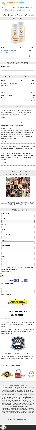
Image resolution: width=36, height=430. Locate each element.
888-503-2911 (21, 8)
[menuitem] (4, 385)
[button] (18, 302)
